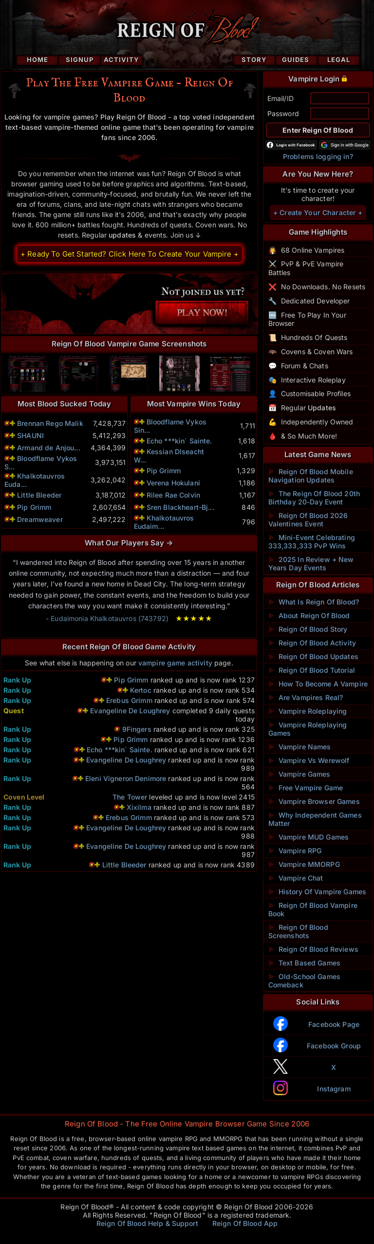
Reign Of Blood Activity (312, 643)
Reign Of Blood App (245, 1223)
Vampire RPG (295, 850)
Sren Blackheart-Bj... (180, 507)
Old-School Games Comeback (304, 980)
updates (122, 235)
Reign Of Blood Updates (313, 656)
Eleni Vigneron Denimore (125, 778)
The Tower (129, 797)
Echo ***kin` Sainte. (179, 441)
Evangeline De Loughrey (130, 710)
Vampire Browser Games (314, 801)
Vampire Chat (295, 878)
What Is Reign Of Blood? (313, 602)
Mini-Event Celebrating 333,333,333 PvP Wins (311, 541)
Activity (121, 59)
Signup (80, 59)
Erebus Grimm (129, 700)
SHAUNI (30, 435)
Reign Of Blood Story (308, 629)
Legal (338, 59)
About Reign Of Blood (309, 615)
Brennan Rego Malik (50, 423)
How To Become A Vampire (318, 684)
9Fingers (136, 729)
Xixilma (139, 807)
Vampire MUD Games (308, 837)
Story (254, 59)
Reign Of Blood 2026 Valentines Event (308, 519)
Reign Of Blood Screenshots (298, 931)
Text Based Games (304, 963)
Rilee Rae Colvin (173, 495)
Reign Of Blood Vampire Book (312, 909)
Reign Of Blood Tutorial (311, 670)
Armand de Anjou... (48, 447)
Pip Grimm (34, 507)
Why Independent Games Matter (315, 819)
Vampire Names (299, 746)
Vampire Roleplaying (307, 711)
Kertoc (140, 690)
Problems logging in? (318, 156)
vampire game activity (175, 663)
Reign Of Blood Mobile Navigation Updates (310, 475)
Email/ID (280, 98)
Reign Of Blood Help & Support (147, 1223)
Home (37, 59)
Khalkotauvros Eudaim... (164, 522)
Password (283, 113)
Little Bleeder (39, 495)
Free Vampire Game (305, 787)
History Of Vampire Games (317, 891)
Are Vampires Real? (305, 697)
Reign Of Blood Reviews (313, 949)
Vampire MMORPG (304, 864)
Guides (295, 59)
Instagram (333, 1088)
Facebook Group (334, 1046)
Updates (322, 407)
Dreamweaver (40, 519)
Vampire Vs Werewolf (309, 760)
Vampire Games (299, 774)
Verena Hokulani (173, 483)
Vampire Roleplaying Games (307, 729)
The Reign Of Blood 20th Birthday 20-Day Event (314, 497)
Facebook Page (333, 1024)
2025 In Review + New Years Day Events (311, 563)
